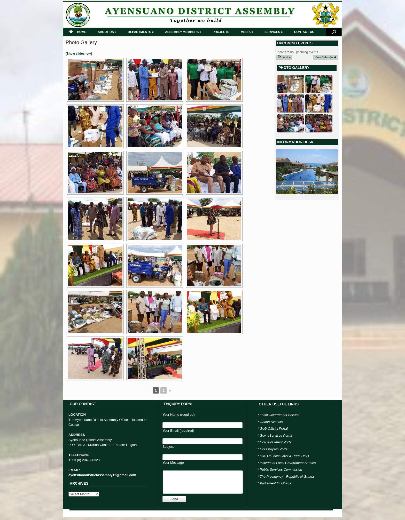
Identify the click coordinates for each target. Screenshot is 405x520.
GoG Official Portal (274, 428)
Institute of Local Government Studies (288, 463)
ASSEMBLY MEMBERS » (183, 32)
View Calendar (325, 57)
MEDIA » (247, 32)
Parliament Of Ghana (275, 483)
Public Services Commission (281, 469)
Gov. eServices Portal (276, 435)
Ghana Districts (271, 422)
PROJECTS (221, 32)
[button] (284, 57)
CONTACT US (304, 32)
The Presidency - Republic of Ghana (287, 476)
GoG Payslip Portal (274, 449)
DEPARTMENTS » (141, 32)
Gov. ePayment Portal (276, 442)
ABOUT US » (107, 32)
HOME (77, 32)
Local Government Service (279, 415)
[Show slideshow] (79, 53)
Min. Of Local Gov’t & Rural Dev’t (284, 456)
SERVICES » (273, 32)
